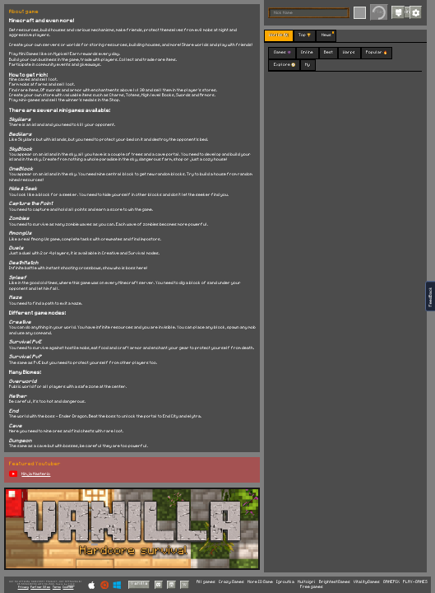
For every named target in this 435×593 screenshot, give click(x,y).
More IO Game (260, 582)
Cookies (67, 587)
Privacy (23, 587)
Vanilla (139, 583)
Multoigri (306, 582)
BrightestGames (334, 582)
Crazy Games (231, 582)
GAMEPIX (391, 582)
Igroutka (285, 582)
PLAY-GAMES (415, 582)
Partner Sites (40, 587)
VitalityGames (367, 582)
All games (206, 582)
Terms (57, 587)
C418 (71, 584)
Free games (311, 587)
